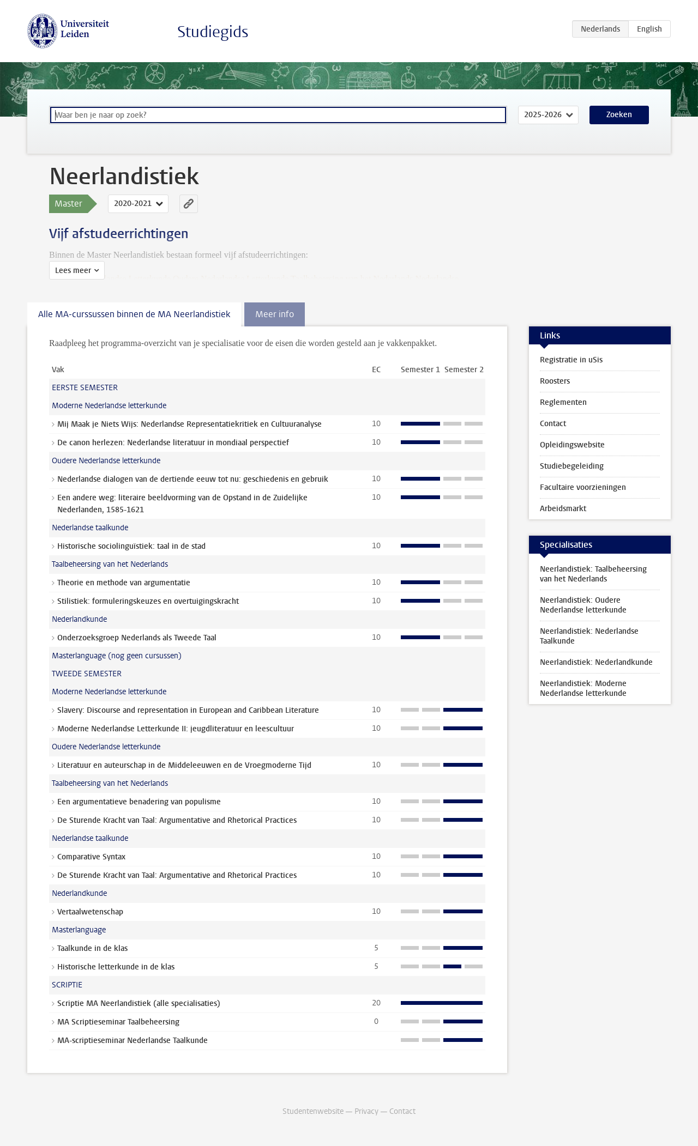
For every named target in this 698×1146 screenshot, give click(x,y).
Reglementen (563, 402)
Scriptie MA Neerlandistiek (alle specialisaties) (138, 1003)
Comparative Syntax (91, 857)
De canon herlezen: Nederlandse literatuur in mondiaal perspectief (173, 443)
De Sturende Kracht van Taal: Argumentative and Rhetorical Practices (177, 820)
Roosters (555, 381)
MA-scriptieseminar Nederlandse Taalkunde (132, 1040)
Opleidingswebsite (572, 445)
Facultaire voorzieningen (583, 487)
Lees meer (73, 270)
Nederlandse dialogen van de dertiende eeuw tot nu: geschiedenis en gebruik (192, 479)
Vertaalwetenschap (90, 912)
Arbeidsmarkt (563, 509)
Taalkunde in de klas (92, 948)
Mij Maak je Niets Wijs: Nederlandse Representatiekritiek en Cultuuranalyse (189, 424)
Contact (553, 424)
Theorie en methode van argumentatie (123, 583)
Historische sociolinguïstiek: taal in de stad (131, 546)
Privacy (366, 1111)
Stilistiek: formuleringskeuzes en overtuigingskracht (148, 601)
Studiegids (213, 32)
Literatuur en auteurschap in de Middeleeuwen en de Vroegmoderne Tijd (184, 765)
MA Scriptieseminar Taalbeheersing (118, 1022)
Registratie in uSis (571, 360)
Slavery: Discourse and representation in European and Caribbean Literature (188, 710)
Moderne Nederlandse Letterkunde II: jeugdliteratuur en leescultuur (175, 729)
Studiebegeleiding (572, 466)
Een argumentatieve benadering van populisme (139, 802)
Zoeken (619, 115)
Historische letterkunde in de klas (115, 967)
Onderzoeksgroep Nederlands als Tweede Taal (136, 638)
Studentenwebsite (313, 1111)
